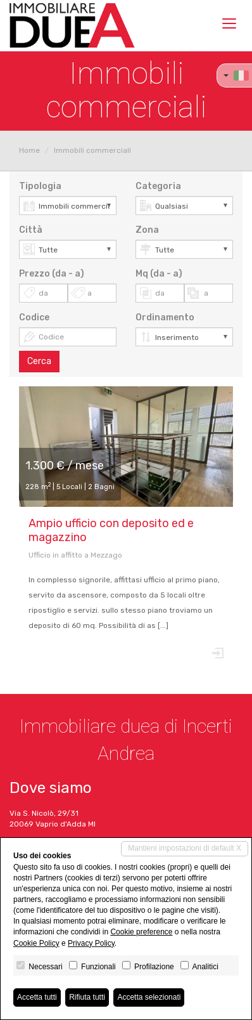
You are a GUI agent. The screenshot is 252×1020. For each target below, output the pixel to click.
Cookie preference (141, 931)
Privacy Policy (91, 943)
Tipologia (40, 186)
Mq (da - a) (158, 273)
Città (30, 230)
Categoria (158, 186)
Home (29, 150)
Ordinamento (164, 317)
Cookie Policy (36, 943)
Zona (147, 230)
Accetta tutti (37, 997)
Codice (34, 317)
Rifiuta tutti (87, 997)
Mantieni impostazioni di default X (184, 848)
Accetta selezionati (148, 997)
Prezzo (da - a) (51, 273)
